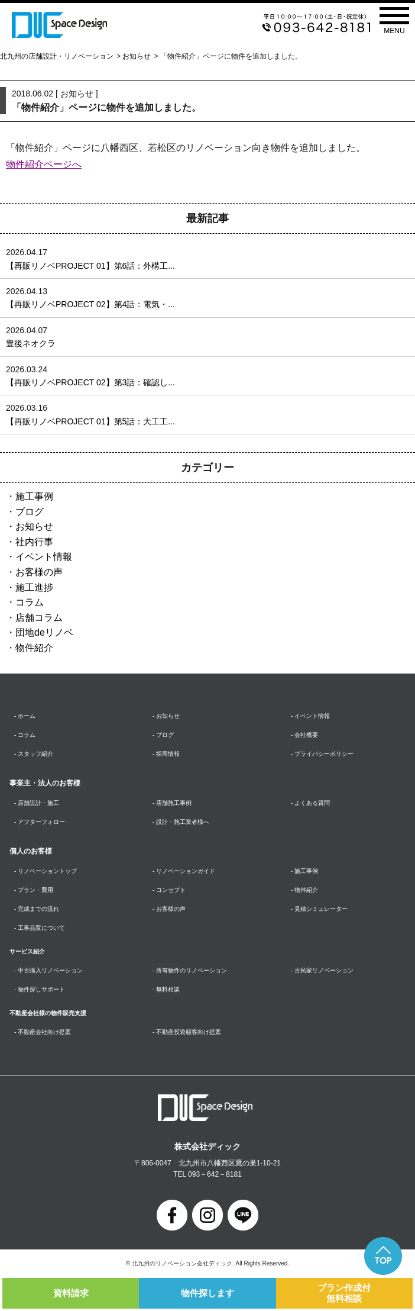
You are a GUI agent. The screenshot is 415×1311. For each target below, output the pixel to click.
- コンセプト (169, 890)
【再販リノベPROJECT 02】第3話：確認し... (90, 382)
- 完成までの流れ (36, 909)
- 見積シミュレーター (319, 909)
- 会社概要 (304, 735)
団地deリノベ (44, 632)
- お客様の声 (169, 909)
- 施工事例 (304, 871)
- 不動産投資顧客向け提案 (187, 1032)
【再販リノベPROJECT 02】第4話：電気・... (90, 304)
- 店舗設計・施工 (36, 803)
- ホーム (24, 716)
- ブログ (163, 735)
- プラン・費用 (33, 890)
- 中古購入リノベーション (48, 970)
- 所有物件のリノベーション (190, 970)
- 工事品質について (39, 928)
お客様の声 (39, 572)
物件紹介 (34, 648)
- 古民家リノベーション (322, 970)
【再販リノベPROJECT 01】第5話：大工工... (90, 421)
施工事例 (34, 496)
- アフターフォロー (39, 822)
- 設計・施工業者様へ (181, 822)
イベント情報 (43, 557)
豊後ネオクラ (31, 343)
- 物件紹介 (304, 890)
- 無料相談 (166, 989)
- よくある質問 (310, 803)
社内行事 (34, 542)
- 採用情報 (166, 753)
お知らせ (136, 56)
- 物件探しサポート (39, 989)
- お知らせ (166, 716)
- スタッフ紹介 (33, 753)
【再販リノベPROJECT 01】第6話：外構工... (90, 265)
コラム (29, 602)
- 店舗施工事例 (172, 803)
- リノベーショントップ (45, 871)
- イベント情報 (310, 716)
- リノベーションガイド (184, 871)
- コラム (24, 735)
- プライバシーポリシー (322, 753)
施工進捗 (34, 587)
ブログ (29, 512)
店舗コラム (39, 618)
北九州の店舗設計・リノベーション (57, 56)
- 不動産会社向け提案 (42, 1032)
